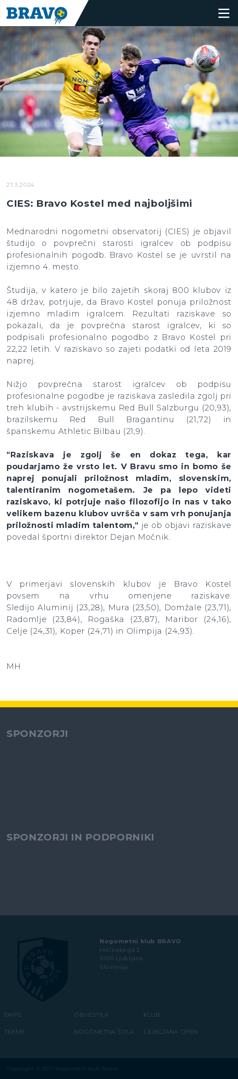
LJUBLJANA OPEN (171, 1031)
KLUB (152, 1014)
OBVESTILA (91, 1014)
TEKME (14, 1031)
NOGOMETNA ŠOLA (104, 1031)
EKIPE (13, 1014)
